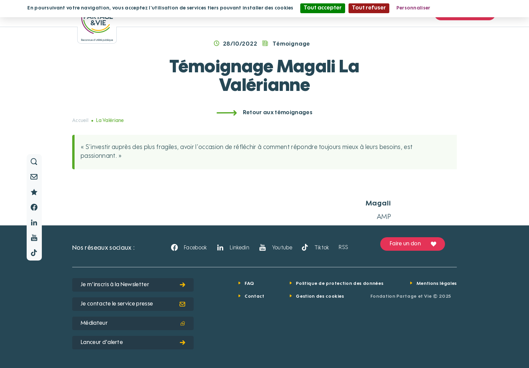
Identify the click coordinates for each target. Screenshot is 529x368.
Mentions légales (437, 283)
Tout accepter (323, 8)
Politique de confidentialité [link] (470, 8)
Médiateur (133, 323)
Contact (254, 296)
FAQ (249, 283)
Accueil (80, 120)
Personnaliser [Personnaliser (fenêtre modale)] (413, 8)
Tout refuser (369, 8)
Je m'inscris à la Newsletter (133, 285)
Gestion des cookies (320, 296)
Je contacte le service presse (133, 304)
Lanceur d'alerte (133, 342)
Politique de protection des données (339, 283)
